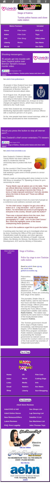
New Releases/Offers (13, 417)
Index (6, 34)
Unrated (40, 26)
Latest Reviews (10, 421)
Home (6, 30)
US (23, 375)
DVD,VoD (39, 30)
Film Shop (22, 38)
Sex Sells (39, 47)
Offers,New (40, 38)
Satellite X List (35, 417)
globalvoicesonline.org (29, 271)
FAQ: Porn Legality (12, 425)
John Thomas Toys (37, 425)
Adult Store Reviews (25, 405)
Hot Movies (25, 462)
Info (5, 38)
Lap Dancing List (36, 413)
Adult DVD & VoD (11, 409)
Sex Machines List (37, 421)
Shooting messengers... (13, 54)
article (30, 266)
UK (19, 47)
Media (20, 42)
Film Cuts (22, 34)
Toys (37, 34)
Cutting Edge (40, 379)
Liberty (7, 42)
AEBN (25, 480)
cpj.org (39, 266)
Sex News (39, 42)
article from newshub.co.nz (16, 151)
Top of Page (25, 352)
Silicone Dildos (25, 448)
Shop (9, 391)
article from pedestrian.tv (15, 79)
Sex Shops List (35, 409)
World (6, 47)
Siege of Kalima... (27, 251)
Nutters (25, 387)
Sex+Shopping (41, 391)
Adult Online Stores (12, 413)
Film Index (22, 30)
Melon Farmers (15, 26)
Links (9, 383)
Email (9, 387)
